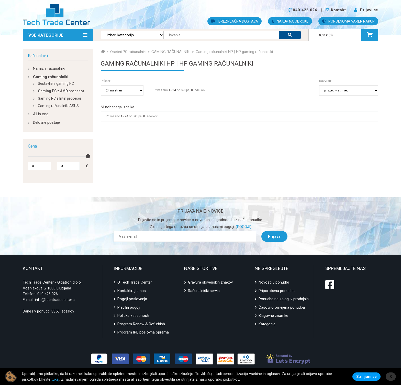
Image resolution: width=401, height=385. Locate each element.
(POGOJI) (243, 226)
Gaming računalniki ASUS (58, 106)
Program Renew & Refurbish (141, 324)
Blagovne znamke (273, 315)
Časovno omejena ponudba (282, 307)
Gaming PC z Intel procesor (59, 98)
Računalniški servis (204, 290)
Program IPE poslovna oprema (143, 332)
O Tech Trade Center (134, 282)
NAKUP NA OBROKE (290, 21)
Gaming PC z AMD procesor (61, 91)
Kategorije (267, 324)
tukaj (55, 379)
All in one (40, 114)
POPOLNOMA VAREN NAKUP (348, 21)
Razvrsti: (325, 81)
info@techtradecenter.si (55, 299)
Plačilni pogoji (128, 307)
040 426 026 (47, 294)
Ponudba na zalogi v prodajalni (284, 299)
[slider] (88, 156)
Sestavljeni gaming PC (56, 83)
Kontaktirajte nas (131, 290)
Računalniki (38, 55)
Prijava (274, 236)
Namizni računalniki (49, 68)
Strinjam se (366, 376)
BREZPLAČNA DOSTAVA (234, 21)
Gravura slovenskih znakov (210, 282)
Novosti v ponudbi (274, 282)
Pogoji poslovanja (132, 299)
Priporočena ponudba (277, 290)
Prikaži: (106, 81)
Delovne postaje (46, 122)
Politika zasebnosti (133, 315)
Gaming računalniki (50, 77)
